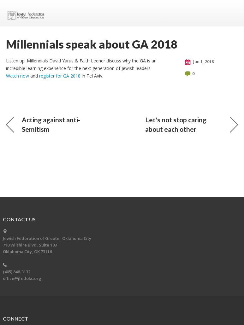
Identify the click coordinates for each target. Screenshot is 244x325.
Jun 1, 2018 (199, 62)
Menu (230, 13)
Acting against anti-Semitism (43, 124)
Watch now (17, 76)
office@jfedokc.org (22, 278)
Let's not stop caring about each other (191, 124)
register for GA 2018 (59, 76)
